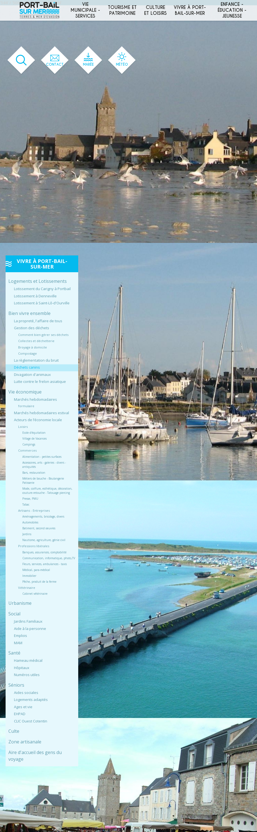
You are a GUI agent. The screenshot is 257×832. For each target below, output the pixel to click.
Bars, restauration (33, 473)
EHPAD (19, 713)
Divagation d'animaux (32, 374)
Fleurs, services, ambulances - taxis (44, 564)
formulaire (26, 406)
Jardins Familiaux (28, 621)
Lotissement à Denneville (35, 295)
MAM (18, 642)
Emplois (20, 635)
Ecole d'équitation (34, 433)
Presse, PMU (30, 499)
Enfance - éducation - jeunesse (232, 10)
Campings (28, 444)
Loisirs (23, 427)
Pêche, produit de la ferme (39, 582)
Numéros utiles (27, 674)
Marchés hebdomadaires (35, 399)
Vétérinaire (26, 588)
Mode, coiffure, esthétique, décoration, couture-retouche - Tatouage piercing (47, 491)
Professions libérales (33, 546)
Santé (14, 653)
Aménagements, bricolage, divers (43, 516)
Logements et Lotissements (37, 281)
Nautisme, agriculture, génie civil (43, 540)
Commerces (27, 450)
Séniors (16, 685)
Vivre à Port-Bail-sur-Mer (190, 10)
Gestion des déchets (31, 327)
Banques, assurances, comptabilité (44, 552)
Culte (13, 731)
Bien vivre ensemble (29, 313)
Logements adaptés (31, 699)
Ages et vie (23, 706)
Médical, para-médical (36, 570)
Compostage (27, 353)
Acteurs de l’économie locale (38, 419)
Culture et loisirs (155, 10)
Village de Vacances (34, 438)
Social (14, 614)
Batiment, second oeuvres (38, 528)
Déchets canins (27, 367)
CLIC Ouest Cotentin (30, 721)
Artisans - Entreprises (34, 510)
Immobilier (29, 576)
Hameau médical (28, 660)
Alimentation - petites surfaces (41, 457)
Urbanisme (20, 603)
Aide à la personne (30, 628)
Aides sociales (26, 692)
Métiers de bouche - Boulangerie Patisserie (43, 481)
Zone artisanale (24, 742)
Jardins (26, 534)
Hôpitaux (21, 667)
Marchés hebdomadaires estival (41, 412)
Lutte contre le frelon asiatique (40, 381)
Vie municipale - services (85, 10)
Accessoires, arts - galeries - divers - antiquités (44, 465)
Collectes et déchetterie (36, 341)
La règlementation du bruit (36, 360)
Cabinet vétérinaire (34, 594)
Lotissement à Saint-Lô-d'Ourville (42, 302)
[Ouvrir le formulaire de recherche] (21, 60)
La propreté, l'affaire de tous (38, 320)
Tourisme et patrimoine (122, 10)
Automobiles (30, 522)
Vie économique (25, 392)
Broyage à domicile (32, 347)
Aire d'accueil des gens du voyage (35, 755)
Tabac (25, 504)
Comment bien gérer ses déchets (43, 335)
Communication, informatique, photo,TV (48, 558)
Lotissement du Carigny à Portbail (42, 288)
